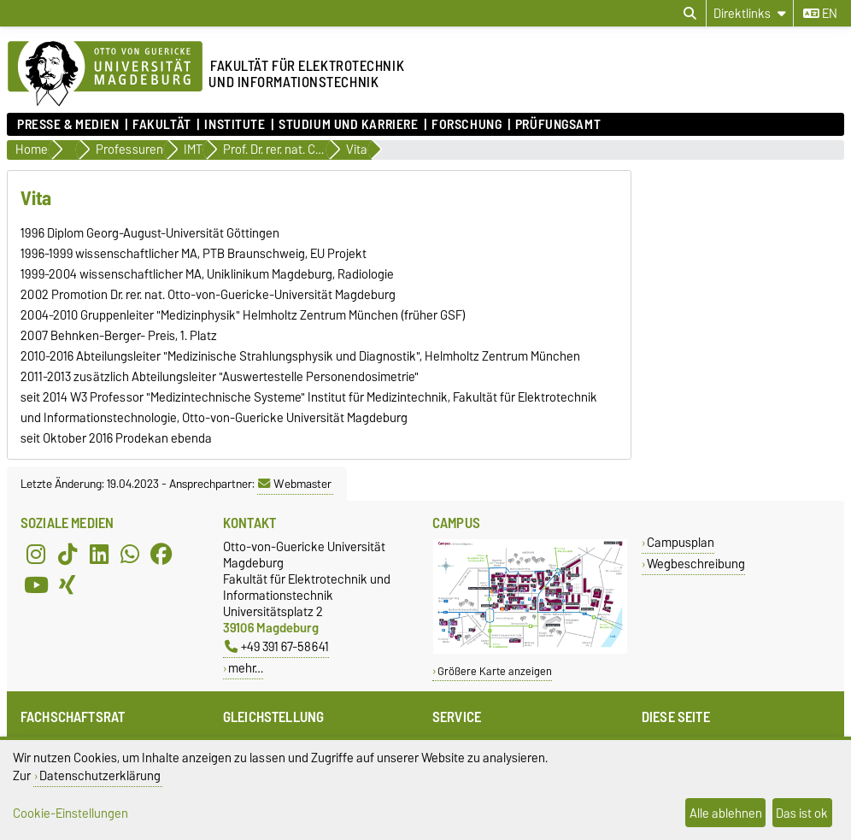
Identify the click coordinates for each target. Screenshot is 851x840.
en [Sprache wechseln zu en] (820, 13)
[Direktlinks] (750, 13)
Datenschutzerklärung (100, 775)
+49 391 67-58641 (277, 646)
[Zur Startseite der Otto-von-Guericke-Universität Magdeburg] (105, 74)
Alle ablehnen (726, 813)
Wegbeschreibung (696, 563)
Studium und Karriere (348, 125)
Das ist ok (802, 813)
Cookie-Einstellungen (70, 813)
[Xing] (67, 584)
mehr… (245, 667)
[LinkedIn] (99, 553)
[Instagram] (36, 553)
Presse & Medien (68, 125)
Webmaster (295, 483)
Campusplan (680, 542)
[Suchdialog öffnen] (690, 13)
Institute (234, 125)
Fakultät (161, 125)
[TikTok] (67, 553)
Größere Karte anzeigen (494, 671)
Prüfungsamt (558, 125)
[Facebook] (161, 553)
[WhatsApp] (129, 553)
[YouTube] (36, 584)
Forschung (466, 125)
